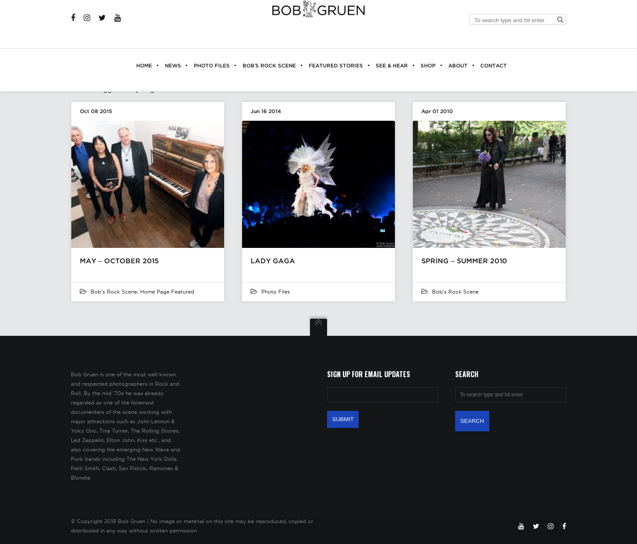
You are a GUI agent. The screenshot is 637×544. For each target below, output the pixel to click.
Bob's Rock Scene (114, 291)
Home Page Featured (167, 291)
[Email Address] (382, 394)
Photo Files (275, 291)
